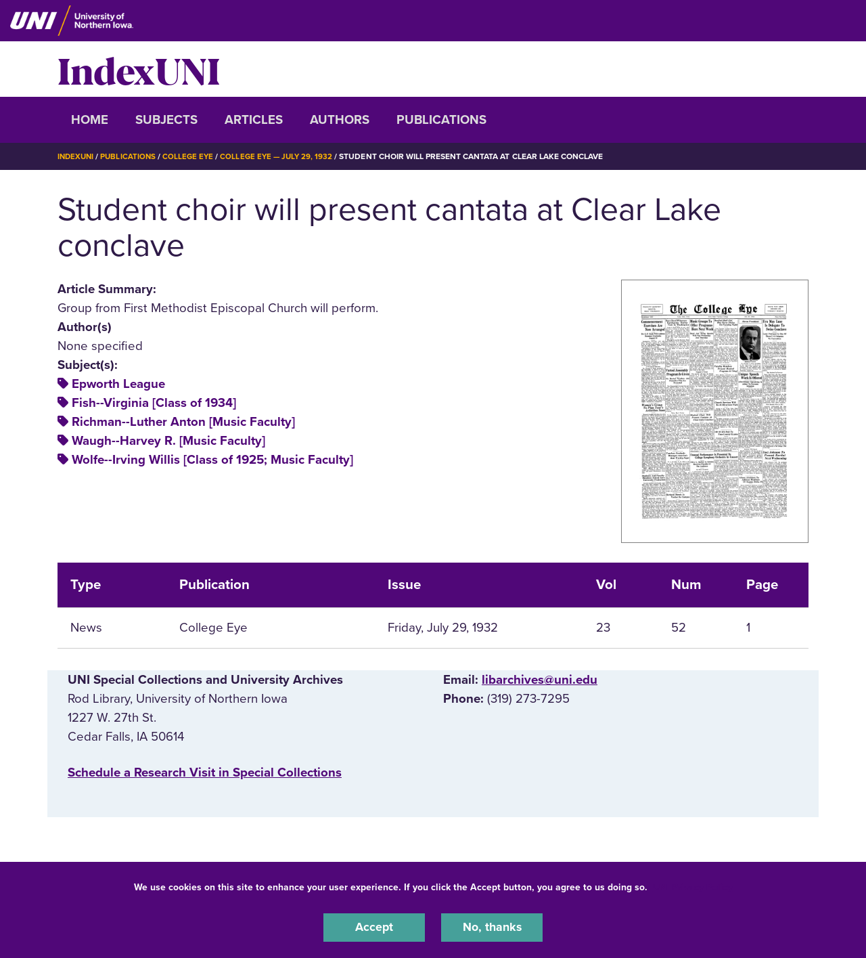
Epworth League (118, 383)
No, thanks (492, 926)
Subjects (166, 119)
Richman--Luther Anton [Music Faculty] (183, 421)
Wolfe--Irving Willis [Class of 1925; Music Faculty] (212, 459)
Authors (339, 119)
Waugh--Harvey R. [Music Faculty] (168, 440)
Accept (374, 926)
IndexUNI (139, 69)
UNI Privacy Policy (693, 886)
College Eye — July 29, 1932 (282, 156)
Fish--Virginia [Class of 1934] (154, 402)
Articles (254, 119)
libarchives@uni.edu (539, 679)
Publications (441, 119)
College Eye (192, 156)
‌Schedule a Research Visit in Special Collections (205, 771)
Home (89, 119)
